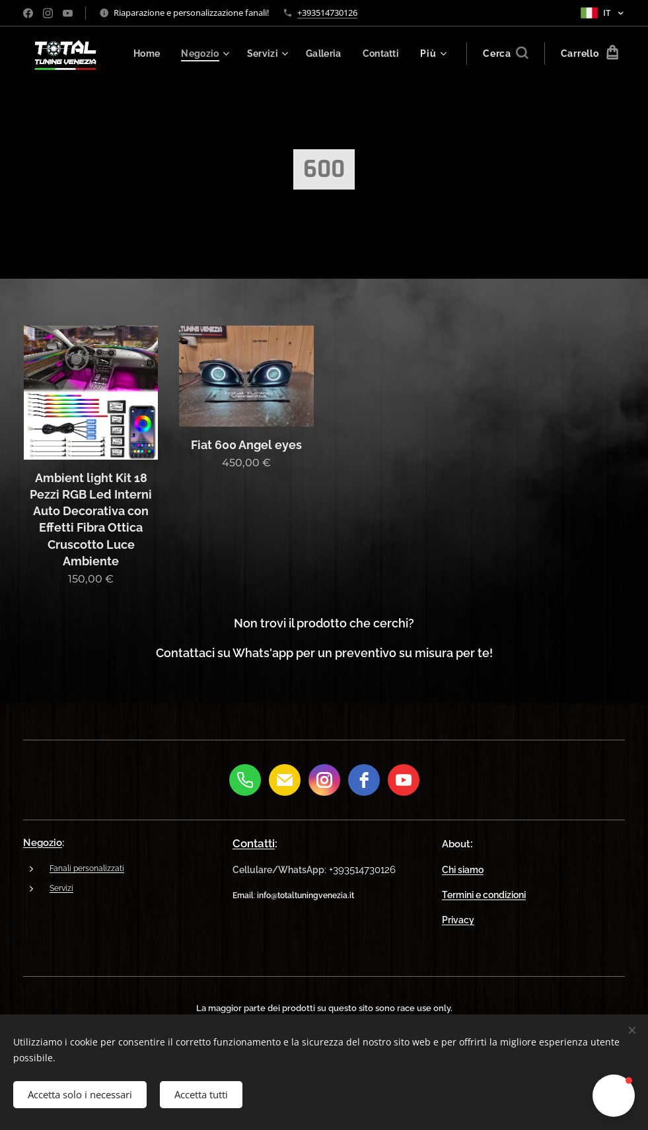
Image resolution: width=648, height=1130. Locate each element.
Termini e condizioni (484, 895)
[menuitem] (201, 53)
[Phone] (245, 780)
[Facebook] (364, 780)
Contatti (254, 843)
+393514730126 (327, 12)
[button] (504, 53)
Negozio (42, 843)
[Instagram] (324, 780)
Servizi (61, 888)
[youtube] (403, 780)
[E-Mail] (285, 780)
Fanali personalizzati (87, 869)
